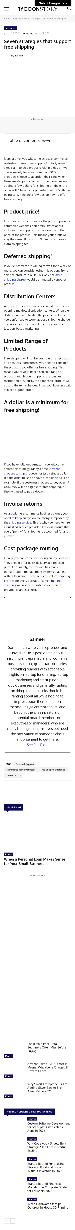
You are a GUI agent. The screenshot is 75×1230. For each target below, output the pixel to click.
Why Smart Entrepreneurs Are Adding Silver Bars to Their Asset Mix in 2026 (47, 1087)
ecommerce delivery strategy (20, 769)
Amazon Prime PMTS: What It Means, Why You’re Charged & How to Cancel (47, 1067)
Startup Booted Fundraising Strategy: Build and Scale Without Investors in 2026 (46, 1167)
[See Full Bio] (47, 744)
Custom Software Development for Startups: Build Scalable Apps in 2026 (48, 1127)
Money (8, 854)
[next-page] (12, 1221)
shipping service (19, 522)
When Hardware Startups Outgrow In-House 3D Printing (47, 1205)
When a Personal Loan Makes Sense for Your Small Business (34, 861)
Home (7, 18)
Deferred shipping (25, 764)
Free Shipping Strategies (53, 769)
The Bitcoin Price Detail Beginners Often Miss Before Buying (46, 1047)
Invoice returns (13, 775)
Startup (32, 1118)
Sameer (19, 55)
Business (17, 18)
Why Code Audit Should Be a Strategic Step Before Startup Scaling (47, 1147)
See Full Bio (36, 744)
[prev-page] (6, 1221)
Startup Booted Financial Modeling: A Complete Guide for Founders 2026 (47, 1187)
